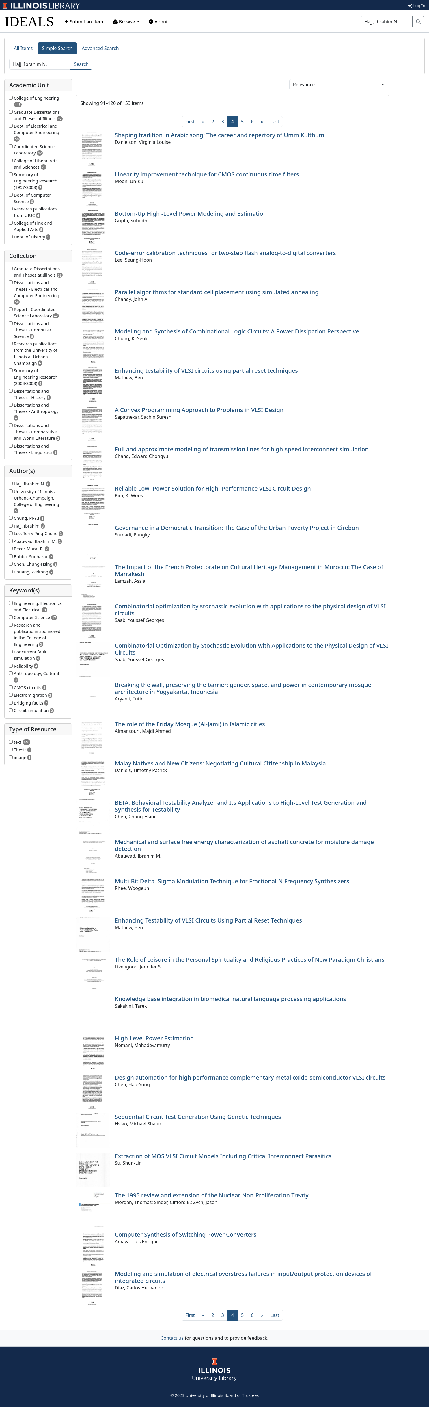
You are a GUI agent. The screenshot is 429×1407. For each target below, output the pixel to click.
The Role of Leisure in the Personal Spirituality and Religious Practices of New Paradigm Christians (250, 960)
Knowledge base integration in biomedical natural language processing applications (230, 999)
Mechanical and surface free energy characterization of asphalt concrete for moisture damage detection (244, 845)
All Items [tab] (23, 48)
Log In (416, 5)
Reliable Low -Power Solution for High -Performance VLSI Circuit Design (213, 488)
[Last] (275, 121)
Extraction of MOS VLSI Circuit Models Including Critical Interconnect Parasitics (223, 1156)
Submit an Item (83, 21)
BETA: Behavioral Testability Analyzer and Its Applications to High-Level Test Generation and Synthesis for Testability (241, 806)
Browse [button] (124, 21)
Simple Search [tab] (57, 48)
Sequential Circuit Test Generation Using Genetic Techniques (198, 1117)
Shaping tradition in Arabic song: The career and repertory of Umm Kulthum (219, 135)
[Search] (387, 21)
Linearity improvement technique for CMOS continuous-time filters (207, 174)
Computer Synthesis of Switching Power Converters (186, 1234)
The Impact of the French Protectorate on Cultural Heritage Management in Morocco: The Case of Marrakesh (249, 570)
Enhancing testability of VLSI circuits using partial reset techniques (206, 370)
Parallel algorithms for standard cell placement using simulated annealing (217, 292)
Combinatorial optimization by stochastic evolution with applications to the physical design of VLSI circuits (250, 609)
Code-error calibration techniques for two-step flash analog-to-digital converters (225, 253)
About (158, 21)
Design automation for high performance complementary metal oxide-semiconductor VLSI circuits (250, 1077)
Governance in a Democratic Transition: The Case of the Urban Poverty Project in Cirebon (237, 528)
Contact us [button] (172, 1338)
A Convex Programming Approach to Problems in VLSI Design (199, 410)
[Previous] (203, 121)
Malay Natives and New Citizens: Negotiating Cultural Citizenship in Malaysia (220, 763)
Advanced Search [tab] (100, 48)
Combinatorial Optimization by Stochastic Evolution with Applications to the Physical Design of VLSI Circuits (251, 649)
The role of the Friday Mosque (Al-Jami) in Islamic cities (190, 724)
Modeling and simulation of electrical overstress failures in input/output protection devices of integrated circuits (243, 1277)
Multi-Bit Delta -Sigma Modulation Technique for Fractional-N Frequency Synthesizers (232, 881)
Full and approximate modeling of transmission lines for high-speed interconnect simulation (242, 449)
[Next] (262, 121)
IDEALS (29, 21)
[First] (190, 121)
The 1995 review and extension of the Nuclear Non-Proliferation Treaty (212, 1195)
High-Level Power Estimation (154, 1038)
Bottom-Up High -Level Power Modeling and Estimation (191, 213)
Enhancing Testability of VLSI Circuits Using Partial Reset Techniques (208, 920)
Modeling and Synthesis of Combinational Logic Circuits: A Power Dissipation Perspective (237, 331)
